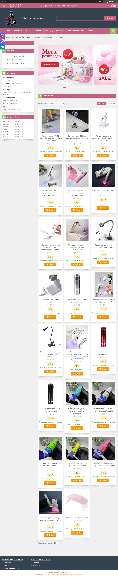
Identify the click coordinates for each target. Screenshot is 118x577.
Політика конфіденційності (72, 575)
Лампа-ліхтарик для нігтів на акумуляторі (103, 191)
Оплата (91, 31)
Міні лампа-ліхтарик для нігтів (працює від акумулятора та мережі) (50, 247)
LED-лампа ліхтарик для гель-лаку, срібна (77, 301)
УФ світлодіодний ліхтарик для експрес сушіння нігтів (50, 519)
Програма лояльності (75, 31)
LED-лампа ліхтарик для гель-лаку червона (103, 353)
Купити (51, 155)
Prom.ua (70, 572)
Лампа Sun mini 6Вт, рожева (77, 518)
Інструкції (6, 43)
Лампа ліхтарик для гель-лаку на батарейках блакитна (77, 411)
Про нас (36, 563)
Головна (7, 31)
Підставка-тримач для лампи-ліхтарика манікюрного (77, 247)
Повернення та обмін (11, 568)
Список (112, 103)
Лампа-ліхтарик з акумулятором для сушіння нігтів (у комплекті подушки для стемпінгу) (77, 355)
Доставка (38, 31)
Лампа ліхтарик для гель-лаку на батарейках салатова (50, 465)
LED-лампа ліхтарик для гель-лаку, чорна (50, 410)
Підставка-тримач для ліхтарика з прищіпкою (104, 246)
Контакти (36, 565)
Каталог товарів (20, 31)
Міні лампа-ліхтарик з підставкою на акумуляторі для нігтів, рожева (77, 192)
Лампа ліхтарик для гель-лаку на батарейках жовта (77, 464)
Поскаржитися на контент (53, 575)
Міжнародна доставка (54, 31)
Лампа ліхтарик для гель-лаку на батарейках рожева (104, 464)
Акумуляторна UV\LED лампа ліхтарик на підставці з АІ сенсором (50, 138)
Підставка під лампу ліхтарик (51, 301)
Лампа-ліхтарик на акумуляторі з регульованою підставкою (103, 138)
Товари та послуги (12, 37)
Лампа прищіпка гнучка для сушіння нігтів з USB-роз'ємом (50, 354)
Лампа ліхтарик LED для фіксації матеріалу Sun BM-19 (77, 138)
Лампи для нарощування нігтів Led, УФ (37, 37)
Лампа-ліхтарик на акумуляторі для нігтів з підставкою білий (50, 192)
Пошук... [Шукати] (109, 18)
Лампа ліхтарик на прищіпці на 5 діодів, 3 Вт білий (104, 301)
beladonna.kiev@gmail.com (12, 109)
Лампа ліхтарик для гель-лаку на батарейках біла (104, 410)
